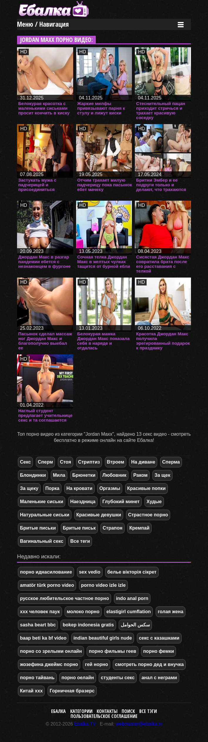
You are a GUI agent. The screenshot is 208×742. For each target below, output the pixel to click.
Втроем (115, 461)
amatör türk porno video (47, 585)
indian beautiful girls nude (102, 637)
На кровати (79, 488)
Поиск (128, 711)
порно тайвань (37, 677)
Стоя (65, 461)
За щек (162, 475)
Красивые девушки (98, 514)
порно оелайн (77, 677)
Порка (52, 488)
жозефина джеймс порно (49, 664)
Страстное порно (148, 514)
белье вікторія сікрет (131, 571)
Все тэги (148, 711)
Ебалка (58, 711)
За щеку (29, 488)
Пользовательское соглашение (104, 716)
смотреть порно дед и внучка (149, 664)
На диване (143, 461)
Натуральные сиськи (44, 514)
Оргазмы (109, 488)
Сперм (45, 461)
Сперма (171, 461)
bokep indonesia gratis (88, 624)
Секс (25, 461)
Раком (140, 475)
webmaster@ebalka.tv (139, 723)
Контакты (107, 711)
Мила (59, 475)
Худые (154, 501)
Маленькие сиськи (41, 501)
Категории (81, 711)
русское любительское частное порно (64, 598)
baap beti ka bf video (43, 637)
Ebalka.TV (85, 723)
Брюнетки (83, 475)
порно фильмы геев (112, 651)
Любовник (114, 475)
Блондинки (33, 475)
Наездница (82, 501)
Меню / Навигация (43, 24)
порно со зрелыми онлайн (51, 651)
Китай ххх (31, 690)
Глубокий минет (121, 501)
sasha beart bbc (38, 624)
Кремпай (139, 527)
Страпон (112, 527)
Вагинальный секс (41, 541)
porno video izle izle (103, 585)
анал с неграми (159, 677)
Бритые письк (79, 527)
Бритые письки (38, 527)
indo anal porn (132, 598)
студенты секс (118, 677)
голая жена (170, 611)
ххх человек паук (40, 611)
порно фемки (158, 651)
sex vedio (89, 571)
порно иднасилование (46, 571)
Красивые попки (146, 488)
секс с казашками (159, 637)
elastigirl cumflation (128, 611)
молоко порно (83, 611)
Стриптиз (89, 461)
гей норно (96, 664)
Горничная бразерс (72, 690)
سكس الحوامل (135, 624)
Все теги (80, 541)
